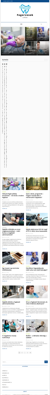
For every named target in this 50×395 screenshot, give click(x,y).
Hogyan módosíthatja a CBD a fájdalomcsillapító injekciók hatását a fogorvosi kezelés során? (22, 375)
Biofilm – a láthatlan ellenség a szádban (36, 244)
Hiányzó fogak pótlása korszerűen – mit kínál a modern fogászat (10, 50)
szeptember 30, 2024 (6, 342)
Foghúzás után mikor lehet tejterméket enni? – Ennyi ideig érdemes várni (17, 366)
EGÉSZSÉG (4, 45)
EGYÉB (3, 283)
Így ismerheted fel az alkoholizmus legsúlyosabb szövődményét (15, 370)
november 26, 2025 (42, 39)
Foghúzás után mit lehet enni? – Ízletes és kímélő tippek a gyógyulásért (17, 367)
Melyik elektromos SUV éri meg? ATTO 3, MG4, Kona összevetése (36, 138)
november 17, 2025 (30, 53)
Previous (45, 60)
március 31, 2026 (5, 53)
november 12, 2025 (42, 53)
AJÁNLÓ (4, 278)
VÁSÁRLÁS (37, 71)
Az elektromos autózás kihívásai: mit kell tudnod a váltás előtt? (15, 378)
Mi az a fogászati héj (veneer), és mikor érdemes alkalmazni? (43, 49)
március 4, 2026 (5, 180)
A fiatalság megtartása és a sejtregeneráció (11, 372)
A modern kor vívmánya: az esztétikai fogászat (12, 379)
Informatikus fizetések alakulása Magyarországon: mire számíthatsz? (17, 373)
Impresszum (35, 388)
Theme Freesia (16, 390)
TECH (27, 135)
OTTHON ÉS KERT (6, 290)
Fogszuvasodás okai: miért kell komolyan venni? (12, 369)
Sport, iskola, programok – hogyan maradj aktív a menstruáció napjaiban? (34, 103)
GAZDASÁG (4, 135)
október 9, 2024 (21, 81)
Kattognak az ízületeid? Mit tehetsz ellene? (27, 349)
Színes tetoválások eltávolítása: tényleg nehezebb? (7, 76)
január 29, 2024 (19, 351)
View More (4, 116)
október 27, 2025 (29, 248)
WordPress (22, 390)
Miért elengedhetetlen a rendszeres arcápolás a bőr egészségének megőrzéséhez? (25, 77)
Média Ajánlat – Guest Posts (26, 388)
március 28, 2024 (37, 81)
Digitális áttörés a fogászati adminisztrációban (30, 49)
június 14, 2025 (5, 79)
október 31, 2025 (5, 248)
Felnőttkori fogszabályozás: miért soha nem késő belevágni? (42, 35)
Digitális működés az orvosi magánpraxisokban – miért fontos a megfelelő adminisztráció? (11, 140)
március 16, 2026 (5, 145)
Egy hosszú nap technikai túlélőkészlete (10, 177)
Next (47, 60)
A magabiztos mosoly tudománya (9, 244)
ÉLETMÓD (5, 71)
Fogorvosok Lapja (5, 390)
